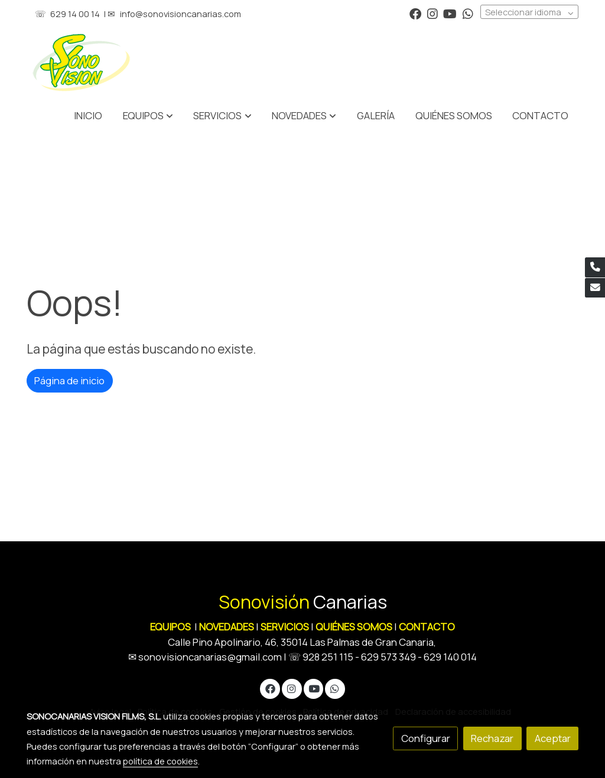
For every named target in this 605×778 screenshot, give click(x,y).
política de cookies (160, 761)
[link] (81, 62)
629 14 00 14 (75, 13)
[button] (223, 115)
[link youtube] (450, 13)
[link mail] (595, 288)
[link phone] (595, 267)
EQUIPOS (170, 626)
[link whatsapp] (468, 13)
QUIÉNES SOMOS (353, 626)
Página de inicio (69, 380)
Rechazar (492, 738)
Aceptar (553, 738)
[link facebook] (415, 13)
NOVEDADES (227, 626)
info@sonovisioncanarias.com (180, 13)
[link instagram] (432, 13)
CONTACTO (427, 626)
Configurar (425, 738)
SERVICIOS (285, 626)
